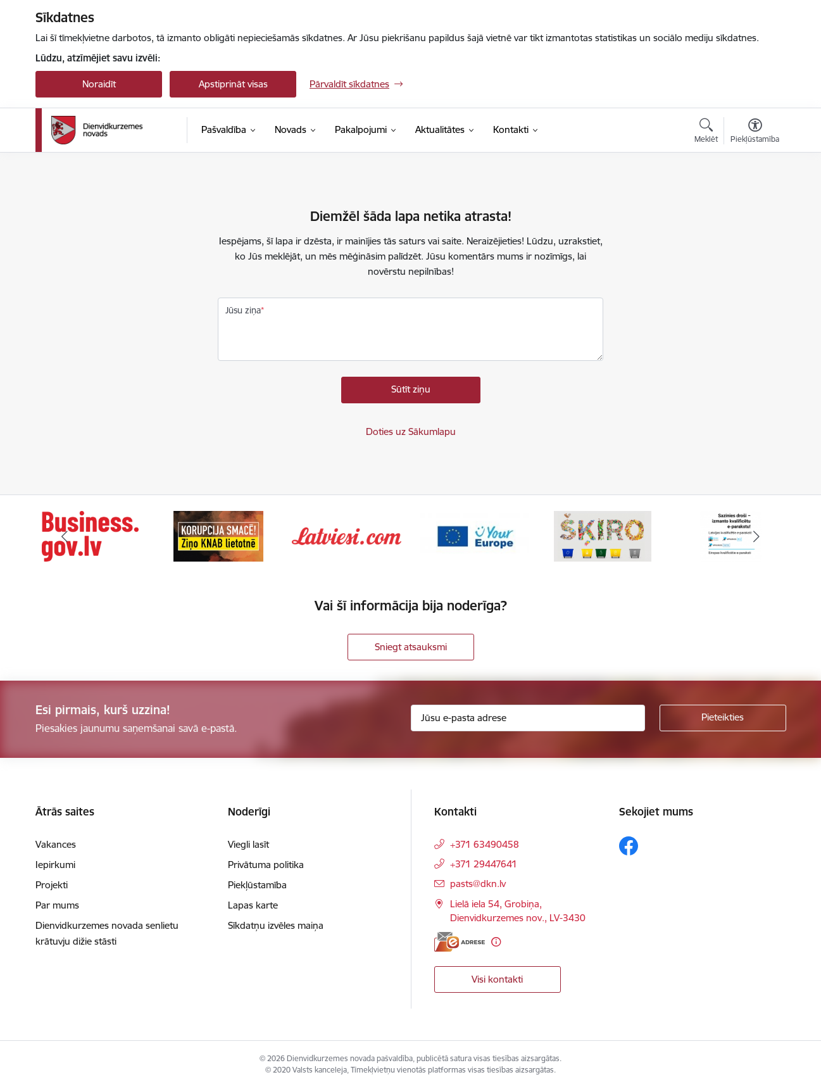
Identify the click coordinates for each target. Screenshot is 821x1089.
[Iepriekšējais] (64, 536)
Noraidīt (99, 84)
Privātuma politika (266, 865)
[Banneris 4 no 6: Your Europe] (475, 535)
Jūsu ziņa (243, 310)
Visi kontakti (497, 979)
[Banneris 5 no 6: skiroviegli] (602, 535)
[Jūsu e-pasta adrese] (528, 718)
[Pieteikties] (723, 718)
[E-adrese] (459, 941)
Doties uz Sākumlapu (411, 431)
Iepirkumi (55, 865)
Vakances (55, 844)
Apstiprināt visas (233, 84)
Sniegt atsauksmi (411, 647)
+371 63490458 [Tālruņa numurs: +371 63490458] (484, 844)
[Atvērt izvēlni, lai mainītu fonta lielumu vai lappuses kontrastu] (755, 132)
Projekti (51, 885)
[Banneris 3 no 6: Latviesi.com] (346, 535)
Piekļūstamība (257, 885)
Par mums (57, 905)
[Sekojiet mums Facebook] (628, 845)
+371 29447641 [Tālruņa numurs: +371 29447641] (483, 864)
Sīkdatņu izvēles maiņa (275, 925)
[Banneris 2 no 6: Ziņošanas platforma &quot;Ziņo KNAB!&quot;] (218, 535)
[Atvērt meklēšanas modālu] (706, 132)
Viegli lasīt (248, 844)
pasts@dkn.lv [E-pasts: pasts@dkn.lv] (478, 884)
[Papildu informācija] (496, 942)
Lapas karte (253, 905)
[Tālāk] (757, 536)
